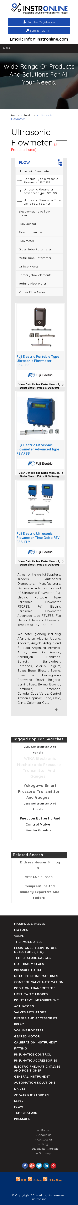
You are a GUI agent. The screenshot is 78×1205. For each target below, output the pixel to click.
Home (15, 115)
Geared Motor (27, 1036)
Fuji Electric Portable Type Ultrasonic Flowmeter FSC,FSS (38, 360)
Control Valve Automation (38, 982)
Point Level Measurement (36, 1000)
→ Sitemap (43, 1153)
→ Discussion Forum (43, 1149)
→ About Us (42, 1135)
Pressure (22, 1119)
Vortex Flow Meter (32, 292)
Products (29, 115)
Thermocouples (28, 942)
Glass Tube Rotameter (35, 249)
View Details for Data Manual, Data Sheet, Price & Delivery (39, 386)
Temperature (25, 1113)
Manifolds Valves (29, 924)
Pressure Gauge (28, 970)
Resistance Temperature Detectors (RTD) (35, 950)
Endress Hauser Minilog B (40, 865)
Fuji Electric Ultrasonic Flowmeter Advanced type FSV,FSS (38, 449)
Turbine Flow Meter (32, 283)
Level (19, 1101)
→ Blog (43, 1144)
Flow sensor (27, 224)
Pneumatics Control (32, 1054)
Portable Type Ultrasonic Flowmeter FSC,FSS (41, 180)
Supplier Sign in (40, 30)
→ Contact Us (43, 1140)
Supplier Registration (41, 22)
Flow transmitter (31, 232)
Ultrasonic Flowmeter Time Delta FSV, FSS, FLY (42, 201)
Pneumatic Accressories (35, 1060)
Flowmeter (26, 241)
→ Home (43, 1131)
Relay (19, 1024)
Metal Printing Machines (36, 976)
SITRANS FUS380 (39, 877)
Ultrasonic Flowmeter (34, 171)
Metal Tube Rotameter (35, 258)
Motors (21, 930)
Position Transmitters (35, 988)
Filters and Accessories (35, 1018)
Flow (18, 1107)
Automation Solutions (35, 1082)
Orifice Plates (29, 266)
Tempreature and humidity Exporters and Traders (39, 892)
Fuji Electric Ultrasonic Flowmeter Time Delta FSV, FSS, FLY (39, 537)
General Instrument (32, 1076)
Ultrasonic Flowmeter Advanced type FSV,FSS (40, 191)
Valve (19, 936)
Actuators (24, 1006)
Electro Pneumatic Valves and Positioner (37, 1068)
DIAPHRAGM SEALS (29, 964)
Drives (20, 1089)
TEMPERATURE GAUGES (32, 958)
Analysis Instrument (32, 1095)
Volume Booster (29, 1030)
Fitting (20, 1048)
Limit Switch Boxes (31, 994)
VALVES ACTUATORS (30, 1012)
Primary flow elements (35, 275)
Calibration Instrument (35, 1042)
